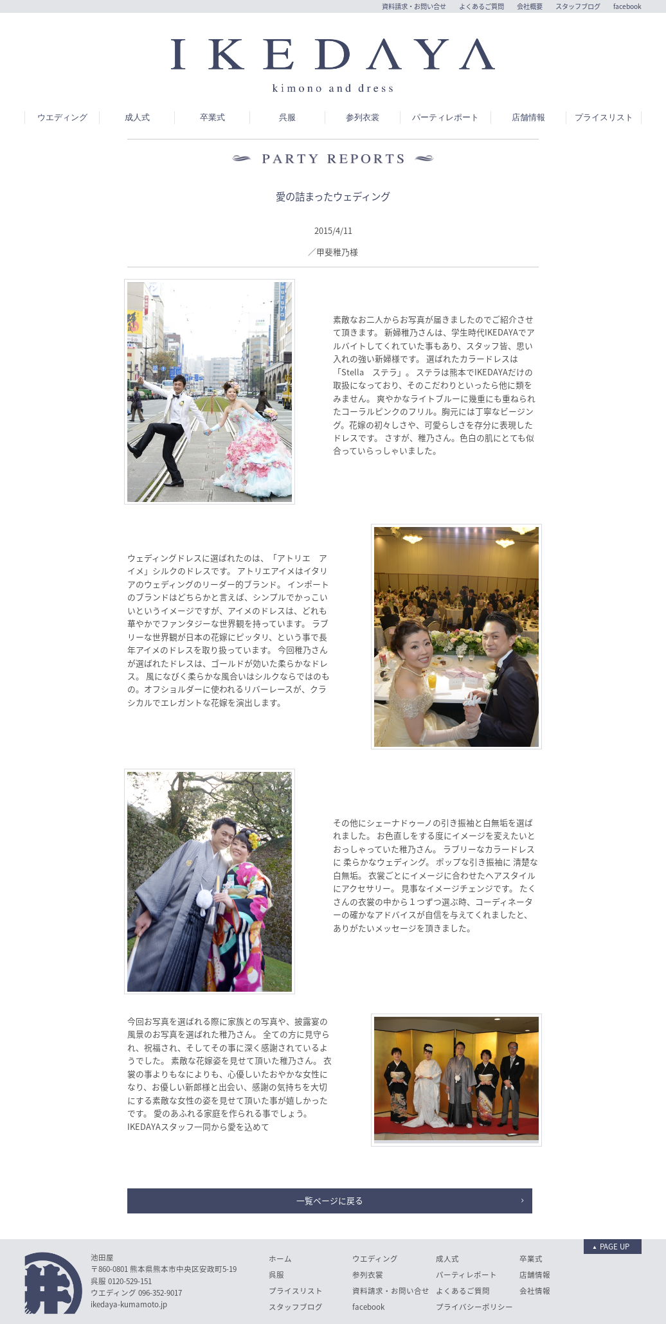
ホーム (280, 1226)
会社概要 (530, 6)
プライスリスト (604, 85)
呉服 (287, 85)
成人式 (137, 85)
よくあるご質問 (481, 6)
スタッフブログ (577, 6)
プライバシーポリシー (474, 1274)
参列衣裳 (362, 85)
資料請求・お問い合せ (414, 6)
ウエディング (62, 85)
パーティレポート (445, 85)
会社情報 (534, 1258)
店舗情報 (528, 85)
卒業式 (212, 85)
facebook (627, 6)
